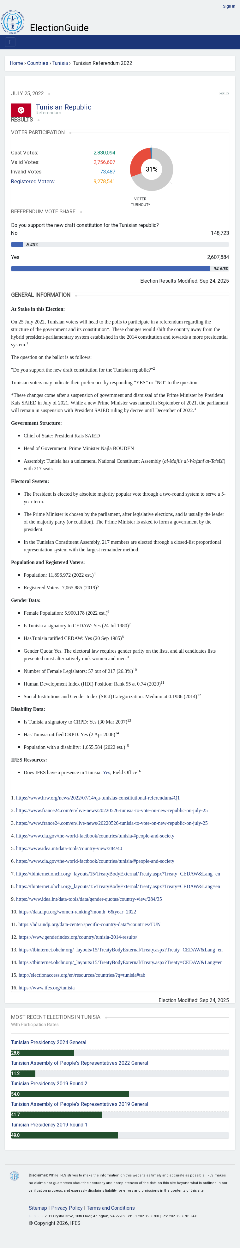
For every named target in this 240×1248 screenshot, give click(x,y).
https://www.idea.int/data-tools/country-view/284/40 (69, 848)
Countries (37, 63)
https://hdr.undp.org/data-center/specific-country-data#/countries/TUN (89, 924)
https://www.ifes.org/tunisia (47, 987)
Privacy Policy (67, 1208)
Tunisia (60, 63)
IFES (32, 1216)
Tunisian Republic (64, 107)
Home (16, 63)
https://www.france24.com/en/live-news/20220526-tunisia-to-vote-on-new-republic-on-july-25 (112, 810)
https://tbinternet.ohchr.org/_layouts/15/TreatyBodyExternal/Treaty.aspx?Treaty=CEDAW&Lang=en (118, 873)
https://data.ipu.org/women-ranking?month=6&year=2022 (77, 911)
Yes (106, 772)
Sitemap (38, 1208)
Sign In (229, 6)
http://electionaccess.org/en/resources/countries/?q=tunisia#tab (82, 975)
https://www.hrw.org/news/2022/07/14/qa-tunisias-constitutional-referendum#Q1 (98, 797)
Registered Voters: (33, 181)
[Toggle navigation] (10, 42)
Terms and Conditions (111, 1208)
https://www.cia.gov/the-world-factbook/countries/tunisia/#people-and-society (95, 835)
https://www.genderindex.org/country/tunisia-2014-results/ (78, 937)
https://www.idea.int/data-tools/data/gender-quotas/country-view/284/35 (89, 899)
